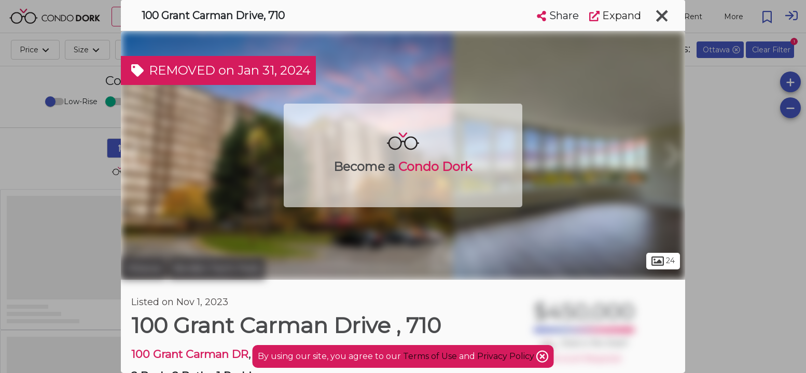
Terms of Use (430, 356)
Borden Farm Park (217, 268)
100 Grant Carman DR (189, 354)
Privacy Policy (506, 356)
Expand (615, 15)
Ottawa (143, 268)
